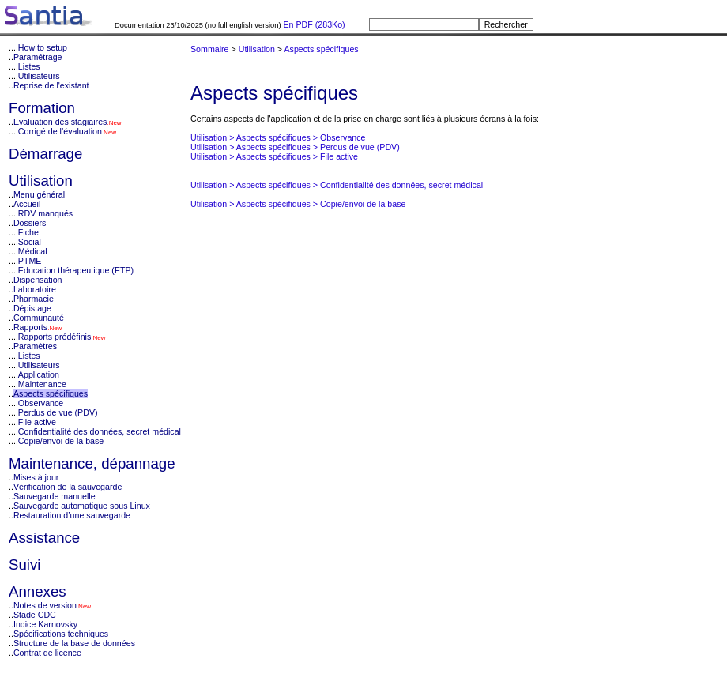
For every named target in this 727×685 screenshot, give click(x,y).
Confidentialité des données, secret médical (99, 431)
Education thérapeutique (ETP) (76, 270)
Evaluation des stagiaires (60, 121)
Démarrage (45, 153)
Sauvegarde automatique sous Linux (81, 505)
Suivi (24, 564)
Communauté (38, 317)
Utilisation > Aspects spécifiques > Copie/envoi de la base (298, 204)
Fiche (28, 232)
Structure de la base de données (74, 643)
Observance (40, 403)
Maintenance (42, 384)
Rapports (30, 327)
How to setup (42, 47)
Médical (32, 251)
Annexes (37, 591)
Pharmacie (33, 298)
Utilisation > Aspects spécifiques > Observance (278, 137)
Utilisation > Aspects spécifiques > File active (274, 156)
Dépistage (32, 308)
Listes (29, 66)
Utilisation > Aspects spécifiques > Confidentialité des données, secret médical (336, 185)
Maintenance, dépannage (92, 463)
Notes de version (45, 605)
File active (37, 422)
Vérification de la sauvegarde (67, 486)
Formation (42, 108)
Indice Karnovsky (45, 624)
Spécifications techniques (60, 633)
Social (29, 242)
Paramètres (35, 346)
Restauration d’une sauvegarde (71, 515)
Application (38, 374)
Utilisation (41, 180)
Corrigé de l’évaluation (60, 131)
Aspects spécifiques (50, 393)
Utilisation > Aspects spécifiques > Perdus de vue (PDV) (295, 147)
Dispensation (37, 279)
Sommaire (209, 49)
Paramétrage (37, 57)
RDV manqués (45, 213)
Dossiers (29, 223)
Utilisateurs (39, 76)
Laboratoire (34, 289)
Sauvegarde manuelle (54, 496)
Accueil (26, 204)
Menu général (39, 194)
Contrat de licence (47, 652)
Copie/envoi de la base (61, 441)
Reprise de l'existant (51, 85)
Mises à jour (35, 477)
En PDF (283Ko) (313, 24)
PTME (30, 260)
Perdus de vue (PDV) (58, 412)
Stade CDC (34, 614)
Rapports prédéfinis (54, 336)
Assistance (44, 537)
